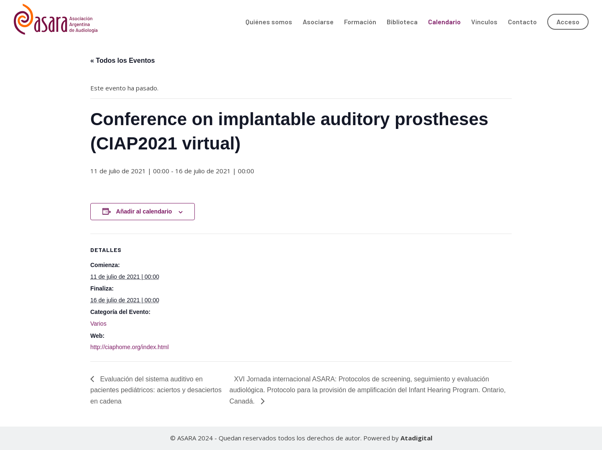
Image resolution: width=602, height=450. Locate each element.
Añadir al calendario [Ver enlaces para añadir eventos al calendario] (144, 211)
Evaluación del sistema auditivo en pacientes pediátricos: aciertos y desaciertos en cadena (156, 390)
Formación (360, 22)
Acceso (567, 22)
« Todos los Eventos (122, 60)
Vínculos (484, 22)
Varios (98, 323)
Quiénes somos (268, 22)
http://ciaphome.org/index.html (129, 347)
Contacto (522, 22)
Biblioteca (402, 22)
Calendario (444, 22)
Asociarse (318, 22)
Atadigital (416, 438)
